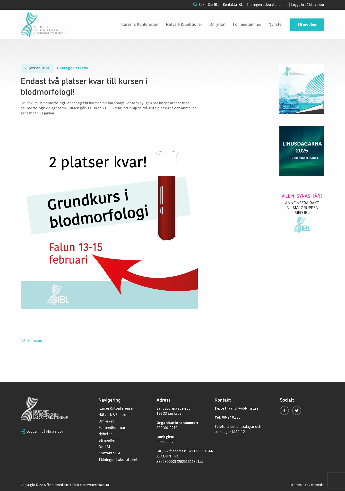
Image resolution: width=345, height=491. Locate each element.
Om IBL (213, 4)
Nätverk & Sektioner (115, 414)
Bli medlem (108, 440)
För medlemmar (111, 427)
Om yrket (106, 421)
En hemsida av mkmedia (307, 484)
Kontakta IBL (233, 4)
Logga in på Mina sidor (304, 4)
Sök (198, 4)
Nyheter (105, 434)
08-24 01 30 (231, 417)
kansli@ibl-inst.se (243, 408)
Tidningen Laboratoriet (264, 4)
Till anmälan (31, 340)
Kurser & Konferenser (116, 408)
